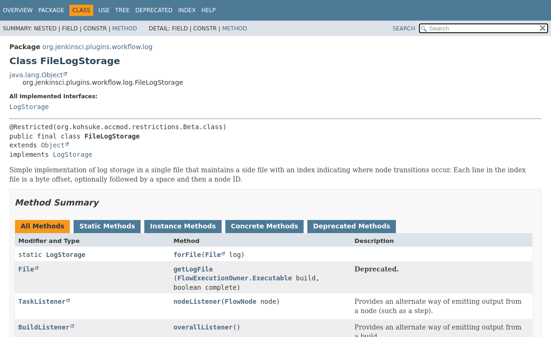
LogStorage (29, 106)
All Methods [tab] (42, 226)
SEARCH (404, 28)
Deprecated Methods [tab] (351, 226)
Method (124, 28)
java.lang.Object (36, 75)
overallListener (202, 327)
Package (51, 10)
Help (208, 10)
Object (53, 145)
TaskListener (42, 301)
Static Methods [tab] (107, 226)
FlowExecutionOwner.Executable (235, 278)
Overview (18, 10)
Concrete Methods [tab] (264, 226)
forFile (187, 254)
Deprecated (154, 10)
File (213, 254)
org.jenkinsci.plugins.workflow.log (97, 47)
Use (104, 10)
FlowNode (240, 301)
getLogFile (193, 269)
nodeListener (197, 301)
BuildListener (44, 327)
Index (187, 10)
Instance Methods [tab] (183, 226)
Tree (122, 10)
